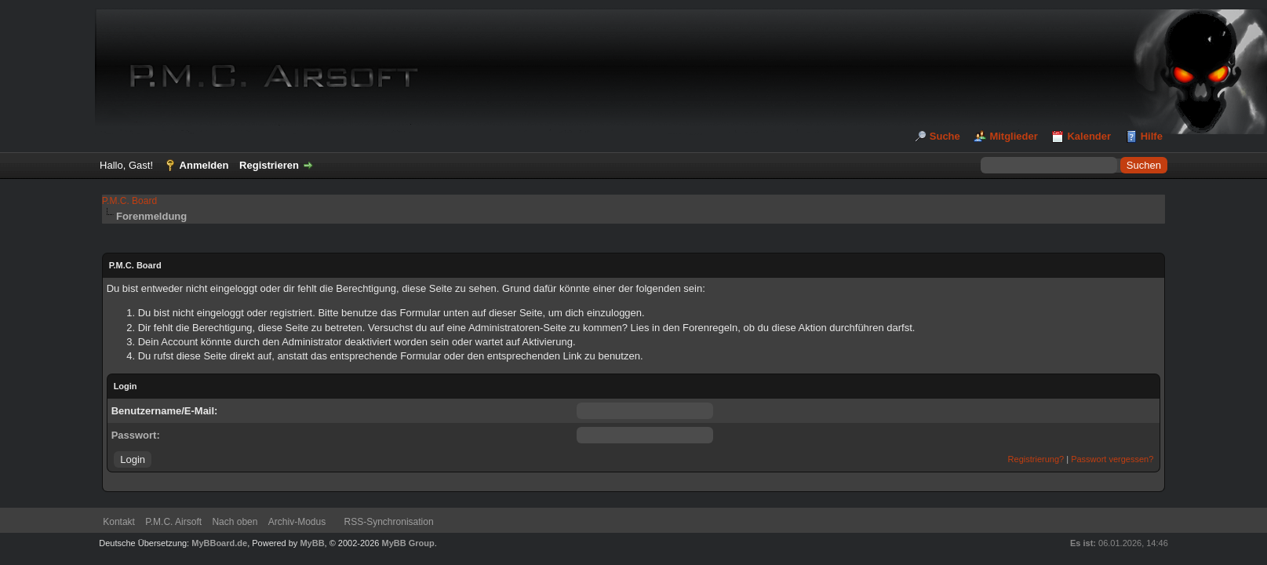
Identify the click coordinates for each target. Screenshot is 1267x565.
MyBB (312, 543)
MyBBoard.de (219, 543)
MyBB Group (408, 543)
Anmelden (204, 165)
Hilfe (1152, 136)
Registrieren (269, 165)
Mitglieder (1013, 136)
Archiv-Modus (297, 521)
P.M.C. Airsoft (173, 521)
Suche (945, 136)
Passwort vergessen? (1112, 459)
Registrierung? (1036, 459)
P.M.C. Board (129, 200)
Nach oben (234, 521)
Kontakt (119, 521)
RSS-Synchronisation (389, 521)
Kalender (1089, 136)
